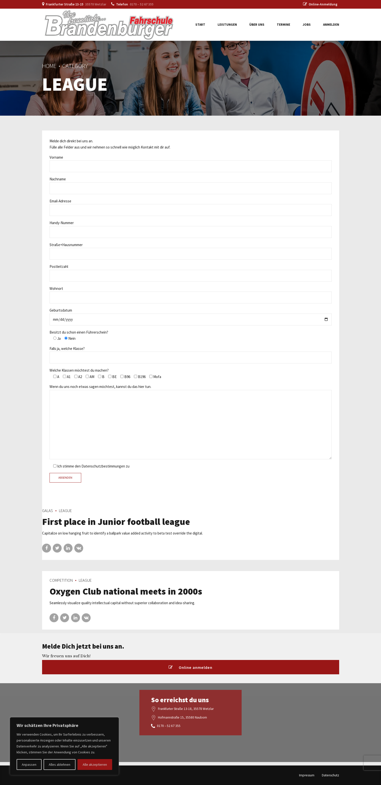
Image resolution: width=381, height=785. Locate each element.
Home (49, 66)
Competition (61, 584)
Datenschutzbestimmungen (103, 466)
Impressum (306, 775)
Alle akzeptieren (95, 764)
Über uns (256, 24)
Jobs (307, 24)
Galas (47, 515)
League (65, 515)
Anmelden (331, 24)
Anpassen (29, 764)
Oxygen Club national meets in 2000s (126, 595)
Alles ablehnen (59, 764)
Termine (283, 24)
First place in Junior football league (116, 526)
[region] (64, 746)
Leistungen (227, 24)
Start (200, 24)
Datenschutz (330, 775)
